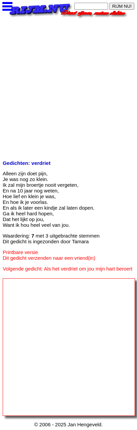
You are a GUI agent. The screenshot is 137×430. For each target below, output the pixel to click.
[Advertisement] (68, 87)
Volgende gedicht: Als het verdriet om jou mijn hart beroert (67, 269)
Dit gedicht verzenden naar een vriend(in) (49, 258)
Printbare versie (20, 252)
